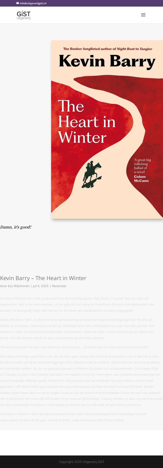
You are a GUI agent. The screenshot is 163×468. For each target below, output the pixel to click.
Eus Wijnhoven (19, 286)
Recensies (59, 286)
